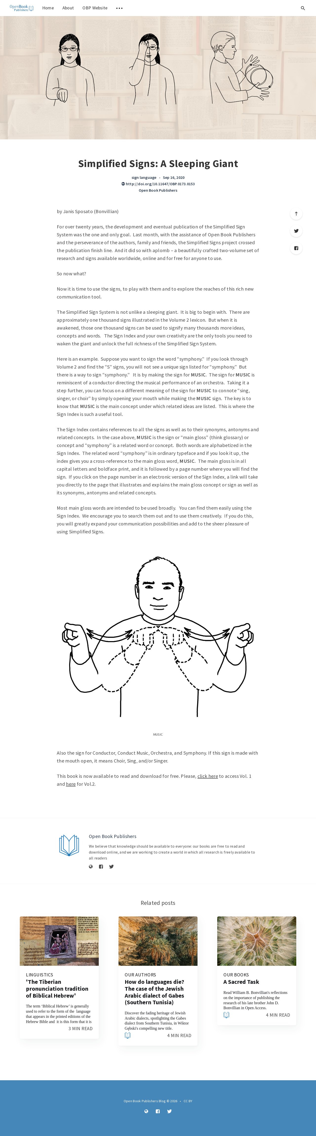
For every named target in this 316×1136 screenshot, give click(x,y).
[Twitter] (111, 866)
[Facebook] (101, 866)
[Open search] (303, 8)
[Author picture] (69, 845)
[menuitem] (22, 8)
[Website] (91, 866)
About (68, 8)
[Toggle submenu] (119, 8)
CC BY (188, 1101)
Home (48, 8)
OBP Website (94, 8)
